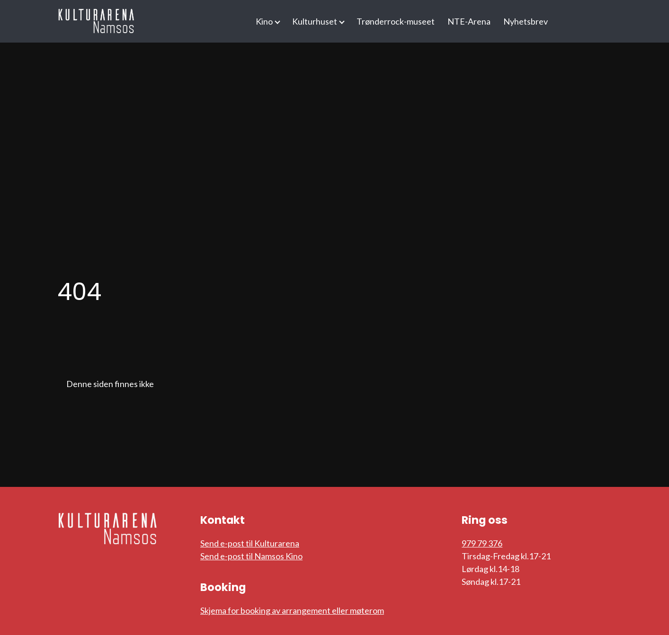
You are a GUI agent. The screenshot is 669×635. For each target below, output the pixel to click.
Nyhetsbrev (525, 21)
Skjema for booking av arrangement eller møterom (292, 610)
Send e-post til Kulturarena (249, 543)
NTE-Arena (469, 21)
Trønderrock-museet (396, 21)
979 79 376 (482, 543)
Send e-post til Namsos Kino (251, 556)
